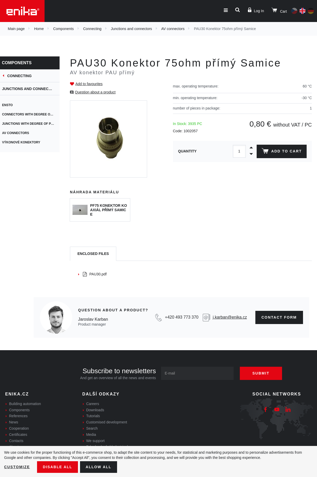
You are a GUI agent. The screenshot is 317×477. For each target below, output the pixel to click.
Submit (261, 373)
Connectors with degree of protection (33, 114)
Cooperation (19, 428)
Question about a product (95, 92)
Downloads (95, 410)
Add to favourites (89, 84)
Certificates (18, 434)
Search (92, 428)
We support (95, 441)
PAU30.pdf (95, 274)
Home (39, 29)
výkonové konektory (24, 142)
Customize (17, 467)
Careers (92, 404)
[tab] (93, 254)
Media (91, 434)
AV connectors (172, 29)
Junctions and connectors (131, 29)
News (13, 422)
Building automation (25, 404)
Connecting (92, 29)
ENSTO (10, 105)
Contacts (16, 441)
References (18, 416)
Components (63, 29)
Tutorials (93, 416)
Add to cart (282, 152)
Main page (16, 29)
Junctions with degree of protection (33, 124)
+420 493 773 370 (181, 317)
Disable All (58, 467)
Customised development (106, 422)
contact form (279, 317)
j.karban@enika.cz (230, 317)
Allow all (99, 467)
